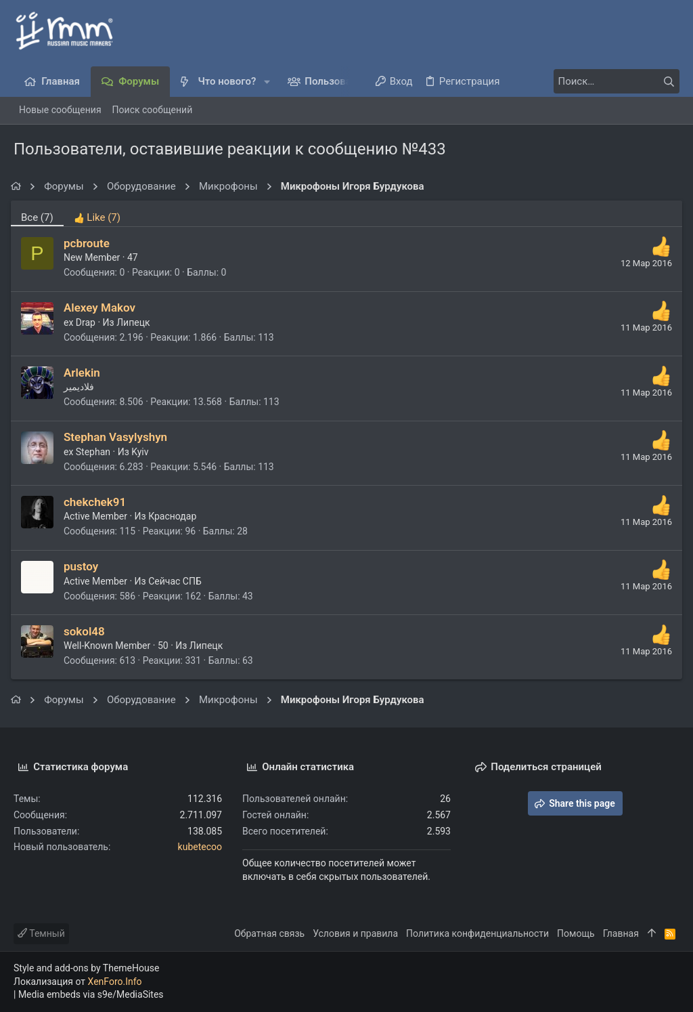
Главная (621, 933)
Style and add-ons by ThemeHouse (86, 968)
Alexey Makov (102, 307)
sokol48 (87, 631)
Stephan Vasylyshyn (118, 437)
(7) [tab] (40, 217)
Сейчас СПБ (177, 581)
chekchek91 (97, 502)
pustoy (83, 566)
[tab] (99, 213)
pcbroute (89, 243)
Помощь (576, 933)
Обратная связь (269, 933)
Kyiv (142, 451)
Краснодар (175, 516)
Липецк (135, 322)
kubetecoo (200, 846)
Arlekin (84, 372)
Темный (41, 933)
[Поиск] (594, 81)
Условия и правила (355, 933)
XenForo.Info (115, 981)
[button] (267, 82)
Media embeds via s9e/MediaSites (91, 994)
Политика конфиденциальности (477, 933)
